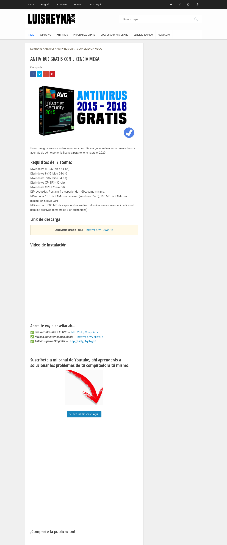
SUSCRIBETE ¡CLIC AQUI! (84, 414)
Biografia (45, 4)
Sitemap (78, 4)
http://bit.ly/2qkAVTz (90, 337)
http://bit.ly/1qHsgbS (83, 341)
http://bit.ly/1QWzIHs (100, 230)
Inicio (31, 4)
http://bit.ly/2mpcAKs (84, 332)
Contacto (62, 4)
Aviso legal (95, 4)
